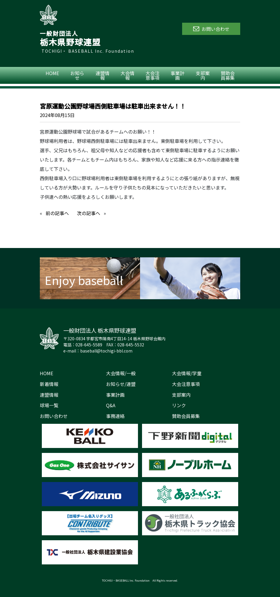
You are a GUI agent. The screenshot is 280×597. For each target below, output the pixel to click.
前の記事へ (57, 213)
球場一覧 (49, 405)
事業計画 (177, 75)
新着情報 (49, 383)
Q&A (110, 405)
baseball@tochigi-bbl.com (106, 351)
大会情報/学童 (187, 373)
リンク (179, 405)
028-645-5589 (89, 345)
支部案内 (203, 75)
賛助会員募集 (228, 75)
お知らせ (77, 75)
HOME (52, 73)
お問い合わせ (54, 415)
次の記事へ (88, 213)
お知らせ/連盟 (121, 383)
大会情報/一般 (121, 373)
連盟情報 (103, 75)
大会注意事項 (152, 75)
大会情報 (127, 75)
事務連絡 (115, 415)
